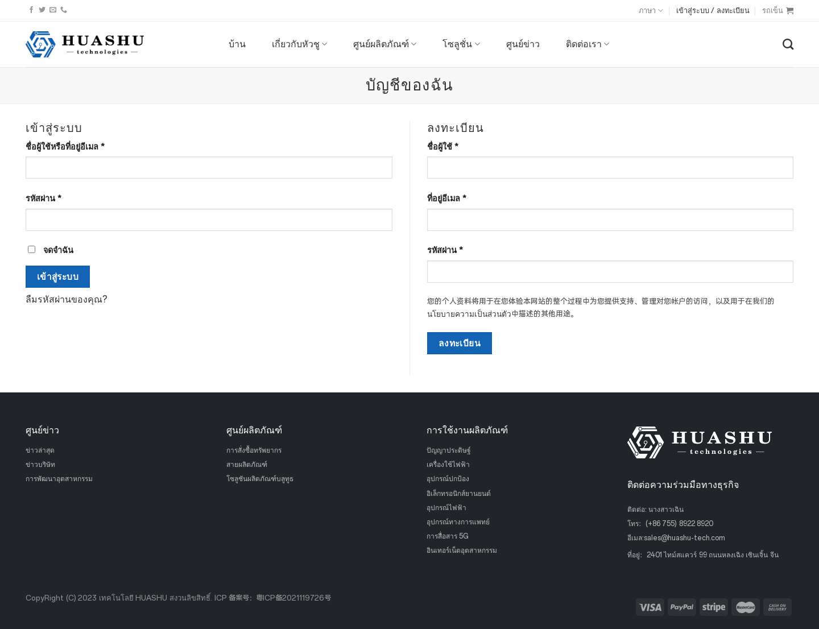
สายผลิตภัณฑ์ (246, 465)
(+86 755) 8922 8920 (679, 524)
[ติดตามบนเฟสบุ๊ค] (31, 10)
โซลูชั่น (460, 44)
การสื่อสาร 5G (448, 536)
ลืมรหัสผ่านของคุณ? (66, 299)
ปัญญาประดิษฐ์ (449, 450)
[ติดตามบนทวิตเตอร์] (42, 10)
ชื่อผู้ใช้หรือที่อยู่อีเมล (65, 147)
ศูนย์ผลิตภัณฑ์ (384, 44)
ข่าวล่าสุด (40, 450)
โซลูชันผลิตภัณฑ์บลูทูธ (259, 479)
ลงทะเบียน (460, 343)
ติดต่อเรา (587, 44)
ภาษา (651, 10)
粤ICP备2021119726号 (293, 598)
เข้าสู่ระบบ (58, 276)
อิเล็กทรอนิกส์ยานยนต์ (459, 493)
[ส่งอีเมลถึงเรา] (52, 10)
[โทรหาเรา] (63, 10)
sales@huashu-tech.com (684, 538)
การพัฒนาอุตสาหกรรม (59, 479)
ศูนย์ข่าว (523, 44)
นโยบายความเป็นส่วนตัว (469, 313)
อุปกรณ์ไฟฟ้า (446, 507)
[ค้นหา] (788, 44)
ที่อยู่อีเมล (446, 198)
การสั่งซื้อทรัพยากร (254, 450)
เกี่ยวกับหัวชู (299, 44)
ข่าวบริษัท (40, 465)
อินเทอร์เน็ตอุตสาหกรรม (462, 550)
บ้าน (237, 44)
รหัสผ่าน (43, 198)
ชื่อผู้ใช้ (442, 147)
